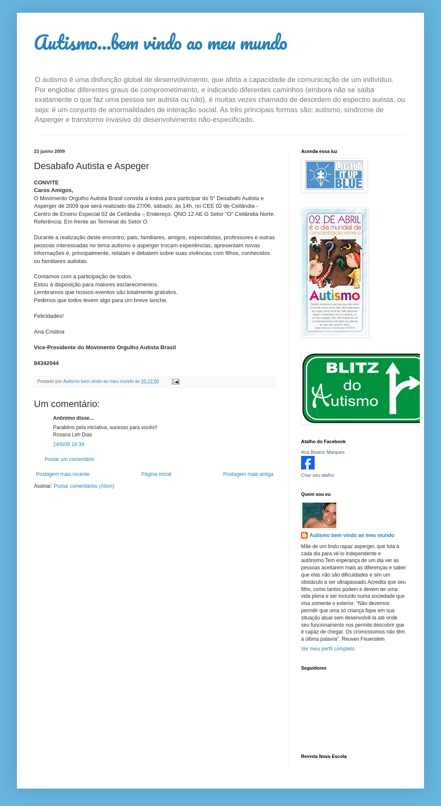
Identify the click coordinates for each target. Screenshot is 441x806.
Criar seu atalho (317, 475)
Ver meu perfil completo (327, 649)
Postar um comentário (69, 459)
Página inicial (156, 474)
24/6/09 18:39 (68, 444)
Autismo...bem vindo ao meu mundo (160, 42)
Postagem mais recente (62, 474)
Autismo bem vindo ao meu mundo (352, 535)
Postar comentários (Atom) (84, 486)
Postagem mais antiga (248, 474)
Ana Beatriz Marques (323, 452)
